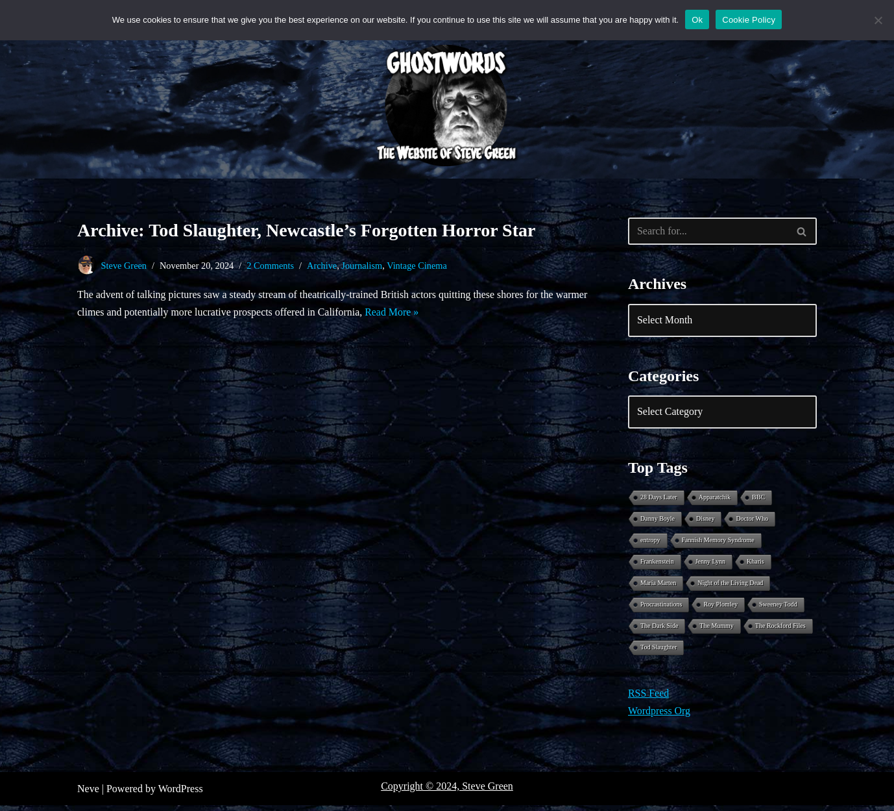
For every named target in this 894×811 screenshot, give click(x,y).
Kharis (755, 564)
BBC (758, 498)
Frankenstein (657, 564)
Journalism (363, 265)
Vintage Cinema (418, 265)
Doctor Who (752, 520)
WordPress (180, 794)
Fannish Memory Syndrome (718, 542)
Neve (88, 794)
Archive (322, 265)
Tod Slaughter (658, 652)
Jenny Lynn (710, 564)
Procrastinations (661, 608)
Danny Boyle (657, 520)
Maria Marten (658, 586)
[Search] (708, 231)
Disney (705, 520)
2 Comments (271, 265)
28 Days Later (658, 498)
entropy (650, 542)
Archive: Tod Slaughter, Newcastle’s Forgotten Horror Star (306, 230)
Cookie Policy (748, 20)
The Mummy (716, 630)
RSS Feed (649, 699)
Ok (697, 20)
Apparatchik (715, 498)
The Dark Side (659, 630)
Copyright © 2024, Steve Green (447, 791)
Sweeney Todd (778, 608)
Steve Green (124, 265)
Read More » (428, 313)
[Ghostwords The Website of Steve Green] (447, 106)
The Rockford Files (780, 630)
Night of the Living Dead (730, 586)
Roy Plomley (720, 608)
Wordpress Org (659, 717)
